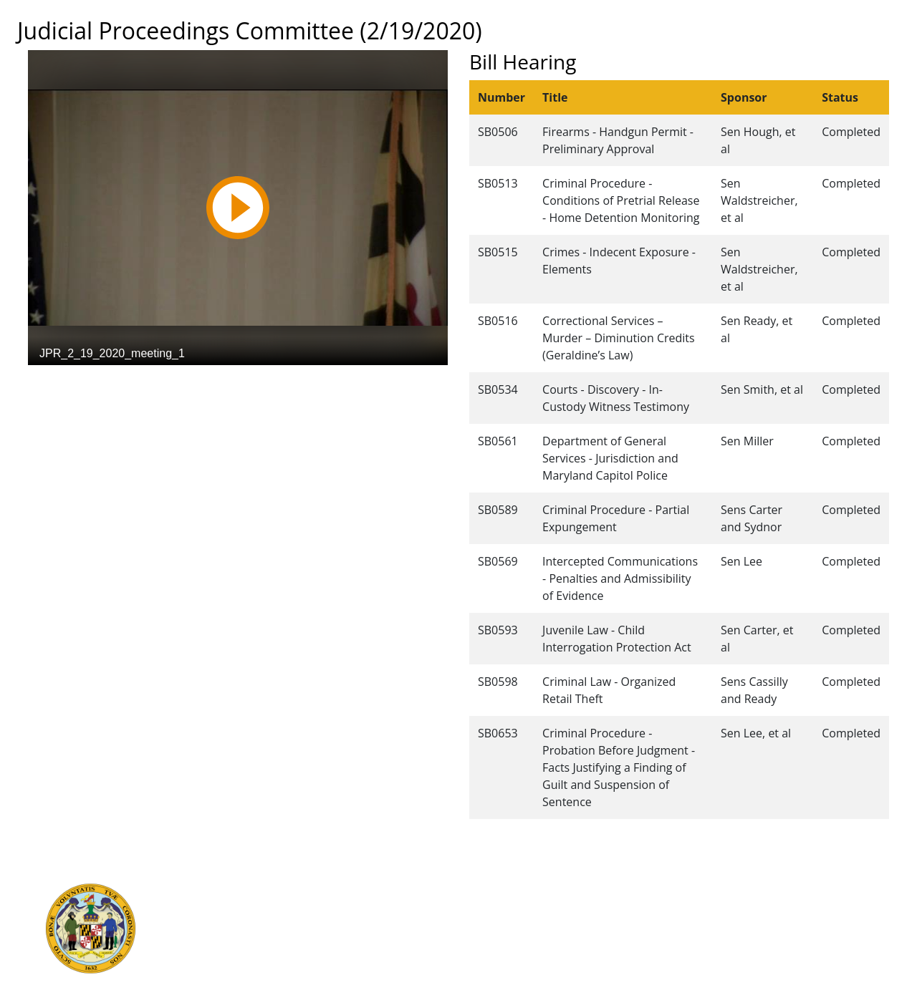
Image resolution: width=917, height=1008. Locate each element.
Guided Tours (485, 888)
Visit (462, 920)
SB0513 (498, 183)
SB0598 (498, 681)
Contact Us (478, 904)
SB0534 (498, 389)
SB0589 (498, 510)
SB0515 (498, 252)
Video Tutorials (488, 983)
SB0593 (498, 630)
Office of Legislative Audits (271, 936)
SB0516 (498, 321)
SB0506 (498, 132)
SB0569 (498, 561)
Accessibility (481, 951)
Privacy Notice (486, 967)
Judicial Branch (243, 904)
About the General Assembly (521, 936)
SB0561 (498, 441)
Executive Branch (249, 888)
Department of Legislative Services (291, 920)
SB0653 (498, 733)
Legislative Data (788, 888)
